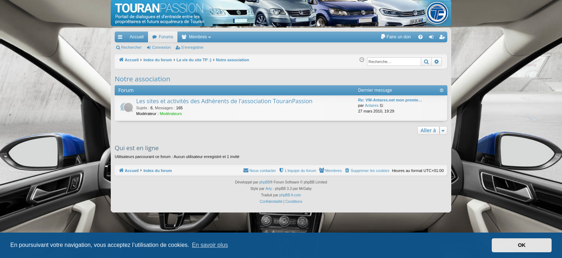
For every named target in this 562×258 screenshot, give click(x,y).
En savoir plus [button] (210, 245)
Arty (269, 189)
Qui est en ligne (137, 148)
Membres (198, 36)
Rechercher (131, 47)
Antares (371, 105)
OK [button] (522, 245)
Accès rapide (121, 38)
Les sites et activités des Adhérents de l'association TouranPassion (224, 101)
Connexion (161, 47)
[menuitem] (395, 37)
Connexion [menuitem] (433, 38)
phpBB (264, 182)
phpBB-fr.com (290, 195)
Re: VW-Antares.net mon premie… (390, 100)
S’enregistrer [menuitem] (443, 38)
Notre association (142, 78)
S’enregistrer (192, 47)
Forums (166, 36)
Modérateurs (170, 113)
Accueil (137, 36)
